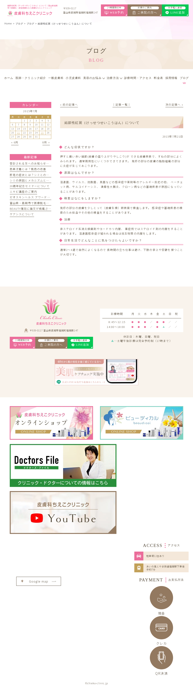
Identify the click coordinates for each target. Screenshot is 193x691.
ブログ (30, 23)
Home (8, 23)
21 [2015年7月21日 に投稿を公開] (18, 132)
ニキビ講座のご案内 (23, 191)
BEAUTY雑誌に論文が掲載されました (35, 208)
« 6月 (15, 142)
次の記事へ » (174, 104)
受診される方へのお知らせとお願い (34, 163)
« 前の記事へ (69, 104)
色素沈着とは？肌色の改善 (28, 169)
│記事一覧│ (122, 104)
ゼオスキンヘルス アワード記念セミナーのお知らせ (45, 197)
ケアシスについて (22, 214)
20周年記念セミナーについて (30, 186)
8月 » (46, 142)
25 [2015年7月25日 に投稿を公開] (42, 132)
